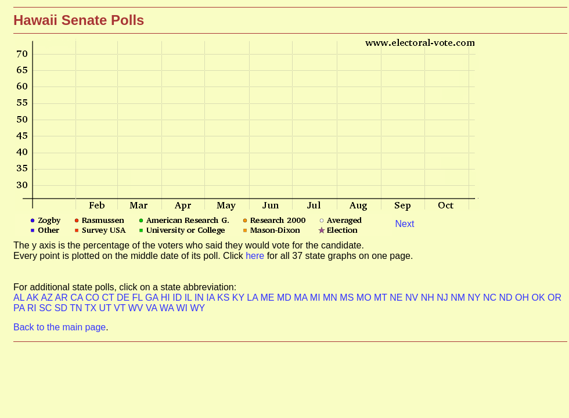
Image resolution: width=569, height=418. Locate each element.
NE (397, 297)
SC (47, 308)
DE (124, 297)
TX (92, 308)
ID (178, 297)
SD (62, 308)
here (256, 256)
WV (137, 308)
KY (239, 297)
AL (20, 297)
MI (316, 297)
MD (285, 297)
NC (491, 297)
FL (139, 297)
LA (253, 297)
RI (33, 308)
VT (121, 308)
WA (168, 308)
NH (429, 297)
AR (62, 297)
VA (153, 308)
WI (183, 308)
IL (190, 297)
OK (539, 297)
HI (166, 297)
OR (554, 297)
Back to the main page (59, 327)
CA (77, 297)
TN (77, 308)
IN (200, 297)
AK (34, 297)
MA (302, 297)
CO (93, 297)
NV (413, 297)
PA (20, 308)
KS (224, 297)
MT (382, 297)
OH (523, 297)
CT (109, 297)
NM (459, 297)
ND (507, 297)
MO (365, 297)
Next (404, 224)
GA (153, 297)
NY (475, 297)
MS (348, 297)
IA (211, 297)
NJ (444, 297)
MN (331, 297)
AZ (48, 297)
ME (268, 297)
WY (197, 308)
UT (106, 308)
